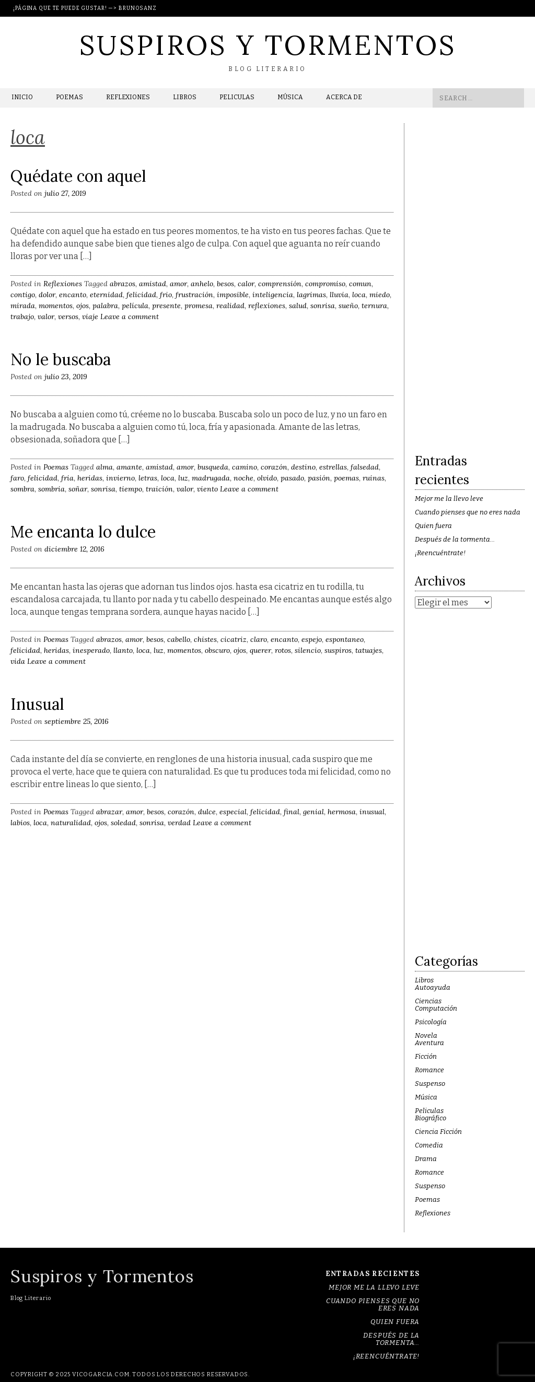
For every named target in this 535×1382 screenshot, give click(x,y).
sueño (348, 305)
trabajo (22, 316)
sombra (22, 489)
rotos (283, 650)
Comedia (429, 1145)
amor (178, 283)
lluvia (339, 294)
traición (159, 489)
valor (46, 316)
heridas (89, 478)
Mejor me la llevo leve (449, 498)
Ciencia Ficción (438, 1131)
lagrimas (311, 294)
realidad (230, 305)
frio (166, 294)
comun (360, 283)
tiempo (130, 489)
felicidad (141, 294)
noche (243, 478)
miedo (379, 294)
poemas (346, 478)
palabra (105, 305)
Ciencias (428, 1001)
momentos (56, 305)
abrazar (109, 811)
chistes (205, 639)
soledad (123, 822)
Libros (184, 97)
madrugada (211, 478)
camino (244, 467)
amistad (152, 283)
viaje (90, 316)
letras (147, 478)
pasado (292, 478)
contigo (22, 294)
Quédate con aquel (78, 176)
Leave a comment (129, 316)
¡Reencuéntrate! (440, 553)
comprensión (279, 283)
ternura (374, 305)
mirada (22, 305)
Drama (426, 1159)
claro (258, 639)
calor (246, 283)
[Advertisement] (470, 280)
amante (129, 467)
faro (17, 478)
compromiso (325, 283)
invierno (120, 478)
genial (313, 811)
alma (104, 467)
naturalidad (71, 822)
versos (68, 316)
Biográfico (430, 1118)
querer (260, 650)
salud (298, 305)
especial (233, 811)
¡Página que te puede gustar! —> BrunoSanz (85, 8)
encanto (72, 294)
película (135, 305)
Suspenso (430, 1083)
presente (166, 305)
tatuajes (368, 650)
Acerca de (344, 97)
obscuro (217, 650)
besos (225, 283)
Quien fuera (433, 526)
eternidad (106, 294)
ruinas (374, 478)
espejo (311, 639)
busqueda (212, 467)
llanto (123, 650)
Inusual (37, 704)
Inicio (22, 97)
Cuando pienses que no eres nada (467, 512)
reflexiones (266, 305)
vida (17, 661)
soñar (77, 489)
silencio (308, 650)
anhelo (202, 283)
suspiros (338, 650)
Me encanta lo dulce (83, 532)
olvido (267, 478)
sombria (51, 489)
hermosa (342, 811)
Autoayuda (432, 987)
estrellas (333, 467)
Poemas (69, 97)
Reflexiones (128, 97)
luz (183, 478)
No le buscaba (60, 359)
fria (67, 478)
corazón (274, 467)
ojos (82, 305)
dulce (207, 811)
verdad (179, 822)
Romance (429, 1070)
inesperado (91, 650)
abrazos (122, 283)
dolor (47, 294)
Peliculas (236, 97)
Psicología (431, 1022)
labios (20, 822)
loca (359, 294)
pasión (319, 478)
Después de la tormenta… (455, 539)
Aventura (429, 1043)
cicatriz (233, 639)
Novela (426, 1035)
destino (303, 467)
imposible (233, 294)
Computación (436, 1008)
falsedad (365, 467)
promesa (198, 305)
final (291, 811)
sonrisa (322, 305)
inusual (372, 811)
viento (207, 489)
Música (290, 97)
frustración (194, 294)
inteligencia (272, 294)
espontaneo (344, 639)
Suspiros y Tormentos (267, 45)
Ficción (426, 1056)
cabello (178, 639)
